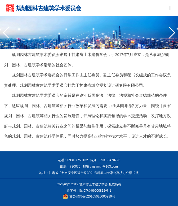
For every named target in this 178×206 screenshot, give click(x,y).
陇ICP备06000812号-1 (95, 190)
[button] (6, 32)
